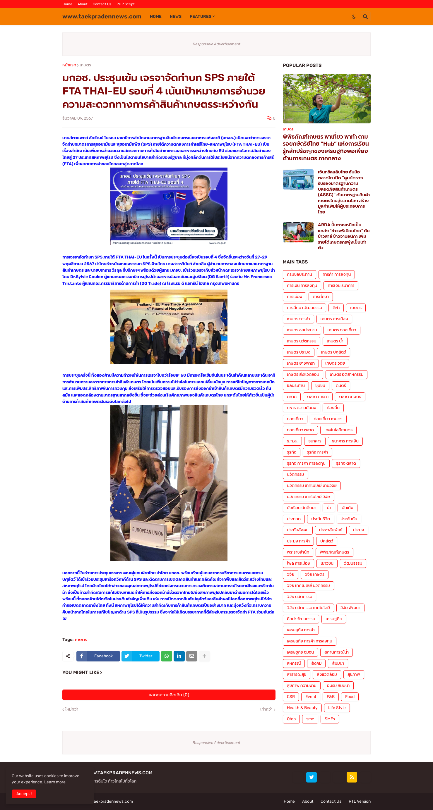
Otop (291, 718)
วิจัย (290, 574)
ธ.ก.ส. (292, 441)
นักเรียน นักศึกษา (301, 507)
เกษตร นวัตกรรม (301, 341)
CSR (291, 696)
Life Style (337, 707)
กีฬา (336, 307)
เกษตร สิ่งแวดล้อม (303, 374)
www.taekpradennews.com (101, 16)
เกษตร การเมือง (334, 318)
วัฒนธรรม (353, 563)
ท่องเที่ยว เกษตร (328, 418)
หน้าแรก (69, 65)
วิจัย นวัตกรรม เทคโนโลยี (308, 607)
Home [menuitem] (156, 16)
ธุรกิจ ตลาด (346, 463)
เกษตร (85, 65)
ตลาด (292, 396)
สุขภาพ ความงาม (301, 685)
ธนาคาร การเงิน (345, 441)
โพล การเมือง (298, 563)
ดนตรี (341, 385)
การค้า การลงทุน (337, 274)
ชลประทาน (296, 385)
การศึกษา (321, 296)
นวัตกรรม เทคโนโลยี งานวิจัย (312, 485)
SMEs (330, 718)
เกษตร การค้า (298, 318)
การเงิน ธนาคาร (341, 285)
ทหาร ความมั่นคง (301, 407)
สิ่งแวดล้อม (327, 674)
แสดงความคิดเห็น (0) (169, 694)
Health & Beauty (302, 707)
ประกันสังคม (298, 530)
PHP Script (126, 4)
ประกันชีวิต (320, 518)
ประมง (358, 530)
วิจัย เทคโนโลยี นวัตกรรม (308, 585)
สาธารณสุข (296, 674)
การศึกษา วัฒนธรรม (304, 307)
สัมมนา (338, 663)
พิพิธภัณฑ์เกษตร (334, 552)
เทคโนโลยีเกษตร (338, 430)
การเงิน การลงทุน (302, 285)
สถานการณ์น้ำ (336, 652)
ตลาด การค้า (317, 396)
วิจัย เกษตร (314, 574)
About (83, 4)
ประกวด (294, 518)
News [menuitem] (176, 16)
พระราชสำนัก (298, 552)
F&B (331, 696)
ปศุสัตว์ (326, 541)
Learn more (55, 782)
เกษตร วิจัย (335, 363)
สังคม (316, 663)
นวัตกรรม (295, 474)
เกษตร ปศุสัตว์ (333, 352)
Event (310, 696)
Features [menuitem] (200, 16)
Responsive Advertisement (216, 44)
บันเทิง (347, 507)
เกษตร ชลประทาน (302, 330)
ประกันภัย (349, 518)
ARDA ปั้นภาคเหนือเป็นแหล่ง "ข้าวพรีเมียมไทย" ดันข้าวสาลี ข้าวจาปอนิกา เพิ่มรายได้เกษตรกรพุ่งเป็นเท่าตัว (344, 236)
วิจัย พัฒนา (350, 607)
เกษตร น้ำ (335, 341)
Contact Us (102, 4)
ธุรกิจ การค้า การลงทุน (306, 463)
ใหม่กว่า (71, 709)
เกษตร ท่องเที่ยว (342, 330)
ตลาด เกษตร (350, 396)
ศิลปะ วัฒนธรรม (301, 618)
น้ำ (329, 507)
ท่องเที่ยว (295, 418)
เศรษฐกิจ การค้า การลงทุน (309, 641)
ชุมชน (320, 385)
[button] (353, 16)
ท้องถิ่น (333, 407)
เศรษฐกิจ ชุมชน (300, 652)
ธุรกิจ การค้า (317, 452)
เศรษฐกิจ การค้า (301, 630)
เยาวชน (327, 563)
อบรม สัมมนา (338, 685)
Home (67, 4)
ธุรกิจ (291, 452)
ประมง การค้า (298, 541)
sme (310, 718)
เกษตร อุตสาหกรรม (346, 374)
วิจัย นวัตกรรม (299, 596)
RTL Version (360, 801)
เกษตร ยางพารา (301, 363)
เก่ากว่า (266, 709)
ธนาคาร (314, 441)
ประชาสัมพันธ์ (331, 530)
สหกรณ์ (294, 663)
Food (350, 696)
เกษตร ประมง (298, 352)
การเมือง (294, 296)
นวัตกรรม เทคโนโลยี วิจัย (308, 496)
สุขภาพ (354, 674)
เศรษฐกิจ (334, 618)
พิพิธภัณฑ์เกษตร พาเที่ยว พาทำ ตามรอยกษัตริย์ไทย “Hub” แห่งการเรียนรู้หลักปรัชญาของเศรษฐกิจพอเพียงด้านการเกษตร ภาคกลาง (326, 147)
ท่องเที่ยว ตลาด (300, 430)
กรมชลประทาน (299, 274)
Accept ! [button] (24, 793)
